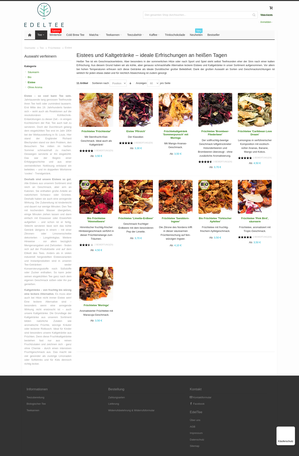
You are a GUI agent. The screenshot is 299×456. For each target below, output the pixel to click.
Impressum (220, 410)
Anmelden (245, 15)
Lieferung (95, 404)
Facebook (159, 404)
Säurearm (33, 72)
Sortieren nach (100, 83)
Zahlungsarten (98, 397)
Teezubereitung (36, 397)
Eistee (31, 82)
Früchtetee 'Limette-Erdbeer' (135, 218)
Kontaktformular (162, 397)
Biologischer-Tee (36, 404)
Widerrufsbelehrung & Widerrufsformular (113, 410)
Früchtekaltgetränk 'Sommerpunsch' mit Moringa (175, 135)
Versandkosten (64, 449)
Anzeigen (141, 83)
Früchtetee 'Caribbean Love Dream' (255, 133)
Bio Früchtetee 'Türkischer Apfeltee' (215, 220)
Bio (29, 77)
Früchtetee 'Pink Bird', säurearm (255, 220)
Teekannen (33, 410)
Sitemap (219, 423)
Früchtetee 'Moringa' (96, 305)
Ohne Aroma (35, 87)
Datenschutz (221, 417)
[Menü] (292, 429)
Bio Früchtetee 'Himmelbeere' (96, 220)
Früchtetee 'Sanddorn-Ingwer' (175, 220)
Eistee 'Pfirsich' (136, 131)
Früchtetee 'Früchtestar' (96, 131)
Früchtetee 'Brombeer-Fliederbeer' (215, 133)
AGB (217, 404)
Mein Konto (231, 15)
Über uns (219, 397)
